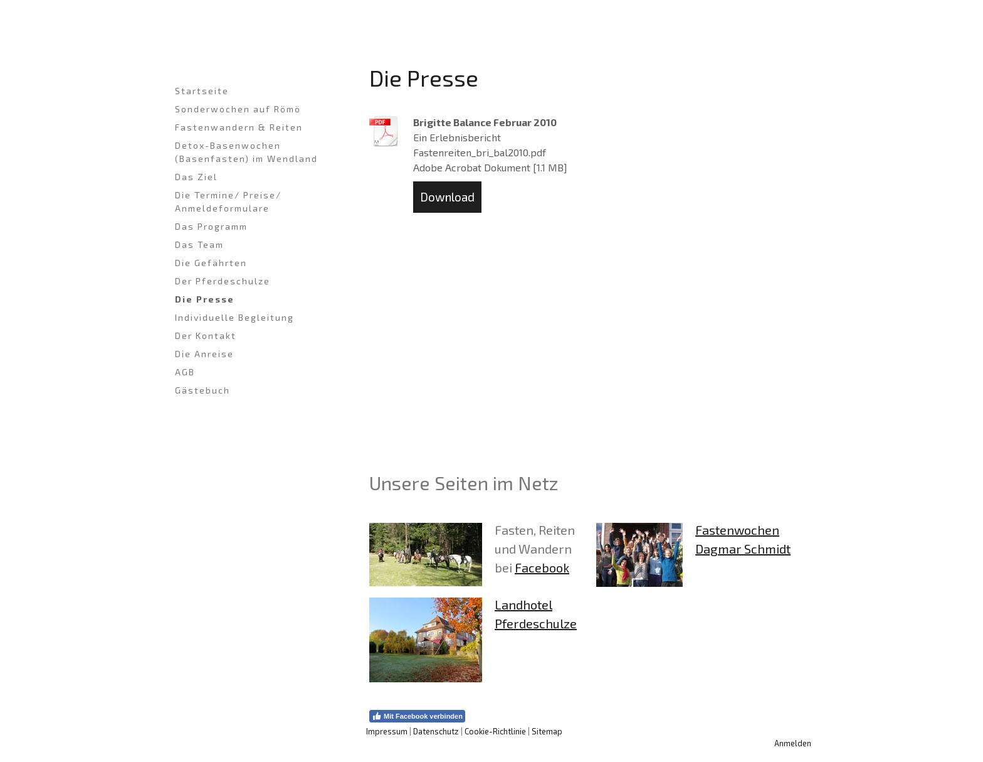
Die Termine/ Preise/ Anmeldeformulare (228, 201)
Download (447, 197)
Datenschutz (436, 731)
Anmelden (792, 743)
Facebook (542, 567)
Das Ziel (196, 176)
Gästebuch (202, 390)
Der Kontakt (205, 335)
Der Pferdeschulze (222, 281)
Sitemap (547, 731)
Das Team (199, 244)
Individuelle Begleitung (234, 317)
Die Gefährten (211, 262)
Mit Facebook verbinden (417, 716)
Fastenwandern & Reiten (239, 127)
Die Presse (204, 299)
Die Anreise (204, 353)
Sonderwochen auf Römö (238, 109)
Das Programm (211, 226)
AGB (185, 372)
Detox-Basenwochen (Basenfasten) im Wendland (246, 152)
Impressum (386, 731)
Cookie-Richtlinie (495, 731)
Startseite (202, 90)
